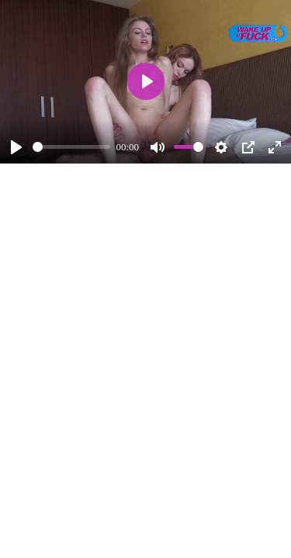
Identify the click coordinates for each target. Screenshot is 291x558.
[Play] (16, 147)
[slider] (71, 147)
